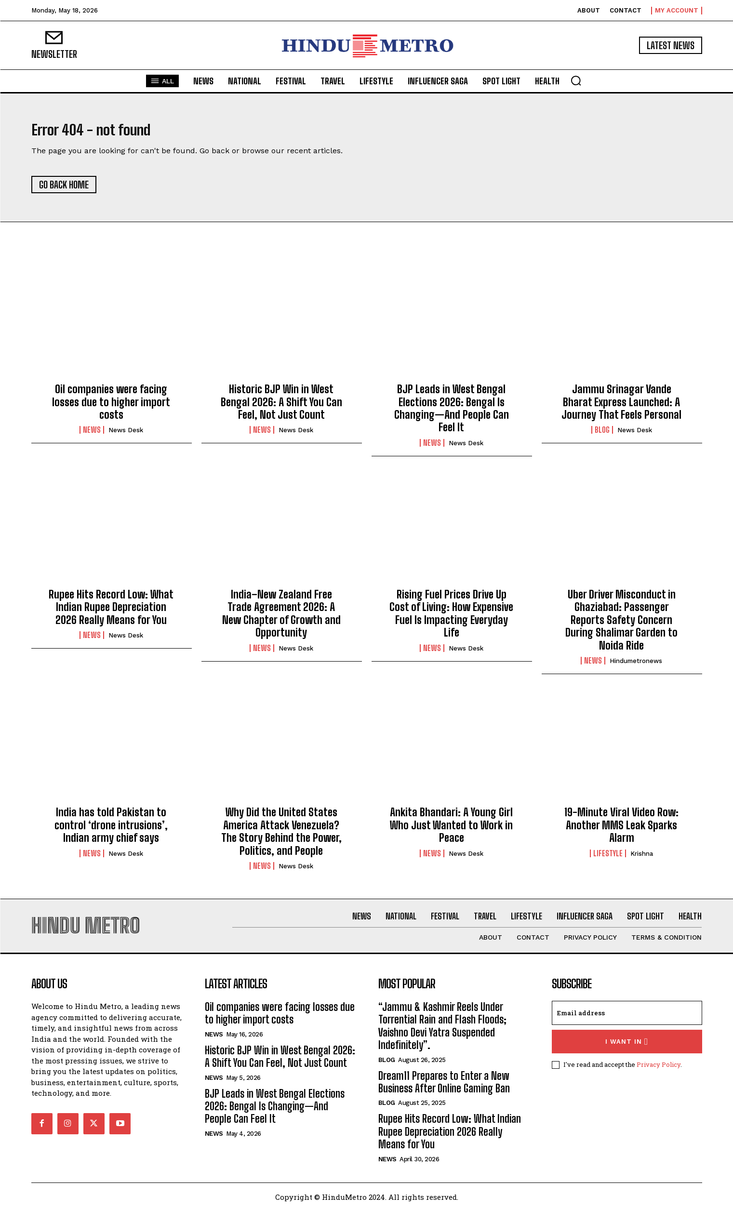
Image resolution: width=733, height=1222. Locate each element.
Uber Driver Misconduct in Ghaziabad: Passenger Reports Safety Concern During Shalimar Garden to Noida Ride (621, 626)
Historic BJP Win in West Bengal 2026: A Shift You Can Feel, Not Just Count (281, 407)
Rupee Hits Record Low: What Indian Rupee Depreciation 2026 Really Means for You (111, 613)
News (92, 435)
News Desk (125, 435)
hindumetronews (636, 666)
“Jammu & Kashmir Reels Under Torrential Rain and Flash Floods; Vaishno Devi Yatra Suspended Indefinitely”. (442, 1037)
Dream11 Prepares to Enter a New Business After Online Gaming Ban (444, 1093)
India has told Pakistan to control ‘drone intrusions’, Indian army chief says (111, 830)
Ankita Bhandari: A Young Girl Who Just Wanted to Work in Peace (451, 830)
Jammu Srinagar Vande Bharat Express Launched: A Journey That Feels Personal (621, 407)
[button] (575, 80)
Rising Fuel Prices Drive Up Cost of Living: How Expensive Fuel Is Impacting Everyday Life (451, 619)
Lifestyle (608, 859)
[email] (627, 1024)
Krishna (641, 859)
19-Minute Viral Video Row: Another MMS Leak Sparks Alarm (621, 830)
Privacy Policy (658, 1076)
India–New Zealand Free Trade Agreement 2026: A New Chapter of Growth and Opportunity (281, 619)
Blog (602, 435)
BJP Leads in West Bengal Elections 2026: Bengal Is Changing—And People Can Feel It (451, 413)
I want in (626, 1053)
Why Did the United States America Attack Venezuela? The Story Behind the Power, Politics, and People (281, 837)
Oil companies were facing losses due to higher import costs (111, 407)
